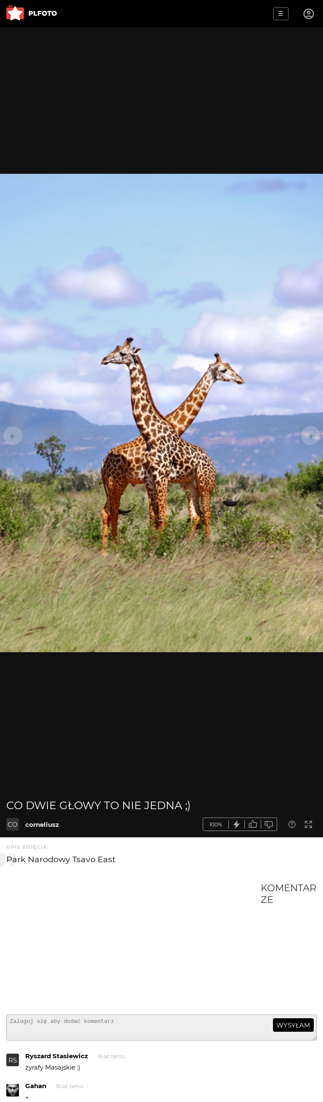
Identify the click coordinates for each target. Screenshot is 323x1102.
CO (13, 824)
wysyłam (293, 1025)
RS (12, 1064)
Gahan (35, 1090)
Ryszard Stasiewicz (56, 1060)
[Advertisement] (133, 945)
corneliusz (42, 824)
